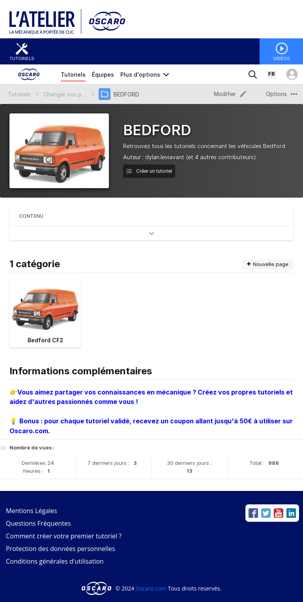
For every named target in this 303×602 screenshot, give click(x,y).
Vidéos (281, 58)
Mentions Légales (31, 510)
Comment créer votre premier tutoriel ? (64, 536)
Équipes (103, 74)
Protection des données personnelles (60, 548)
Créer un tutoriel (149, 171)
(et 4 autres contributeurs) (221, 157)
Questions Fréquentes (38, 523)
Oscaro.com (151, 588)
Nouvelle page (267, 264)
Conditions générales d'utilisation (55, 561)
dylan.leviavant (164, 157)
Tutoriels (21, 58)
